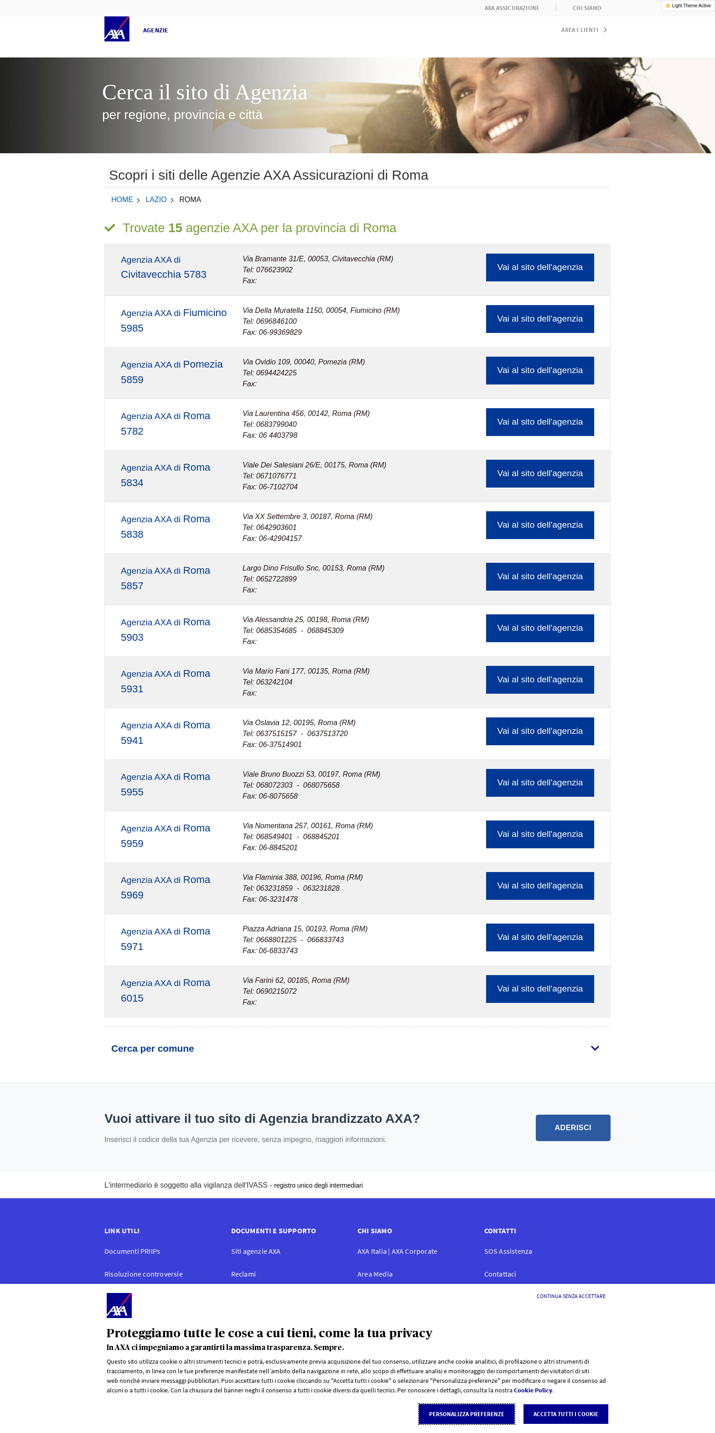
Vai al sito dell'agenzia (540, 267)
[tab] (357, 1048)
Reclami (243, 1273)
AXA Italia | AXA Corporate (397, 1251)
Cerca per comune (152, 1048)
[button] (586, 28)
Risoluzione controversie (143, 1273)
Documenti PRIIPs (132, 1251)
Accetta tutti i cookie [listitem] (566, 1414)
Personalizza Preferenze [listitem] (466, 1414)
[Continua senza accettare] (571, 1296)
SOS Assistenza (508, 1251)
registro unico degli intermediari (318, 1185)
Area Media (375, 1273)
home (122, 199)
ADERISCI (573, 1128)
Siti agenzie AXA (256, 1251)
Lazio (155, 199)
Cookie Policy (533, 1390)
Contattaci (500, 1273)
